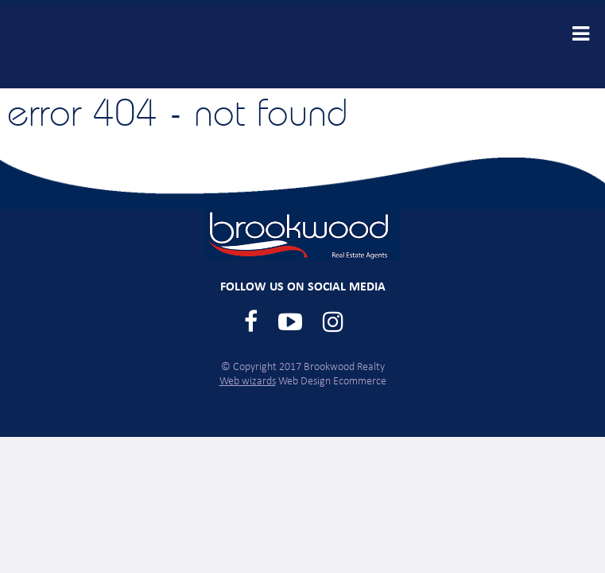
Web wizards (247, 382)
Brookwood (132, 46)
